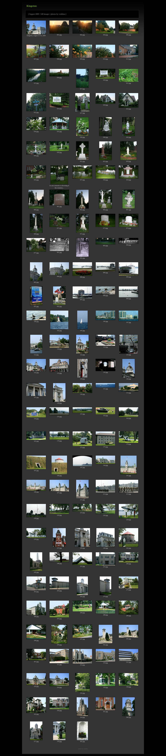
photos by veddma (83, 749)
